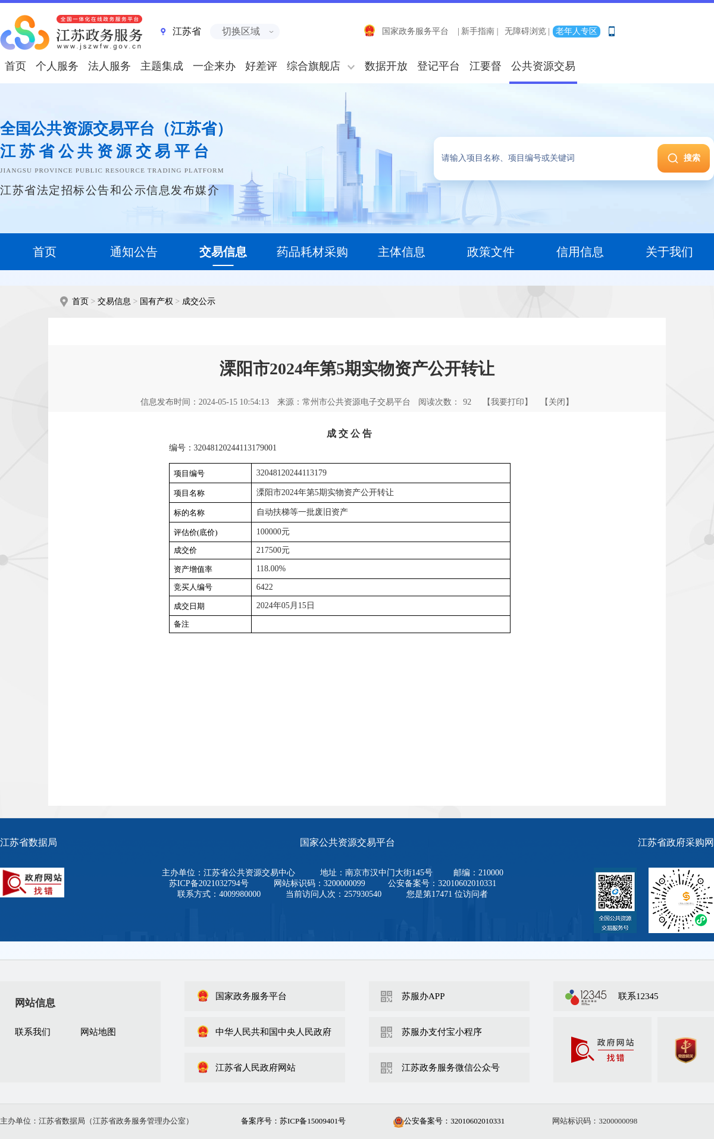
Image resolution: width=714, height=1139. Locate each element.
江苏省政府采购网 (676, 842)
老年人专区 (576, 31)
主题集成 (161, 66)
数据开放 (386, 66)
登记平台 (438, 66)
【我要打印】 (508, 402)
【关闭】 (557, 402)
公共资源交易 (543, 66)
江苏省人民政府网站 (246, 1067)
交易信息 (114, 301)
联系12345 (638, 996)
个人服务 (57, 66)
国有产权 (156, 301)
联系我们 (33, 1032)
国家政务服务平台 (406, 31)
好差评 (261, 66)
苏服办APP (423, 996)
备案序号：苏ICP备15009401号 (293, 1120)
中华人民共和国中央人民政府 (263, 1032)
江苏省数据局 (28, 842)
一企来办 (214, 66)
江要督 (485, 66)
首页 (80, 301)
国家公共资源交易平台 (347, 842)
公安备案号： (449, 1120)
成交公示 (198, 301)
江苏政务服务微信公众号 (451, 1067)
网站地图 (98, 1032)
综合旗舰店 (313, 66)
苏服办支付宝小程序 (442, 1032)
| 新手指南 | (478, 31)
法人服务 (109, 66)
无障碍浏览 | (527, 31)
